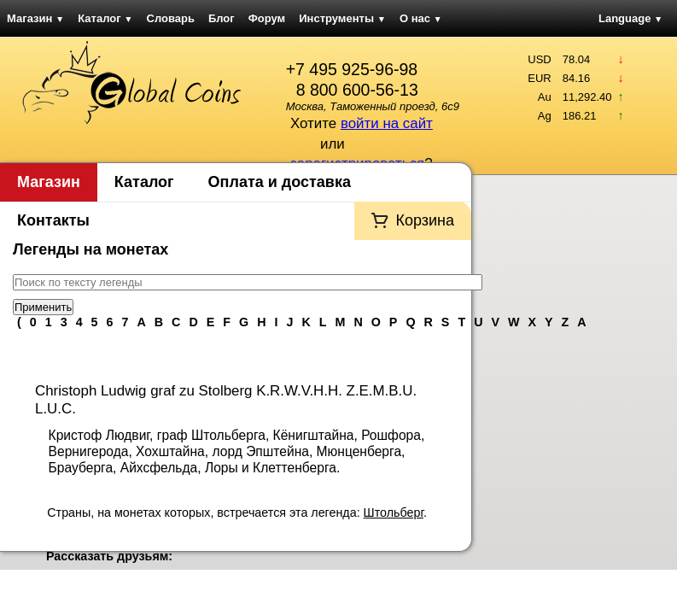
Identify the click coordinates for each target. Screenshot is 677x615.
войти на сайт (387, 123)
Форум (266, 18)
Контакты (53, 220)
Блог (221, 18)
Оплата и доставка (279, 181)
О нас (421, 18)
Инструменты (342, 18)
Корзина (424, 220)
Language (630, 18)
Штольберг (393, 512)
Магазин (35, 18)
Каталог (105, 18)
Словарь (171, 18)
